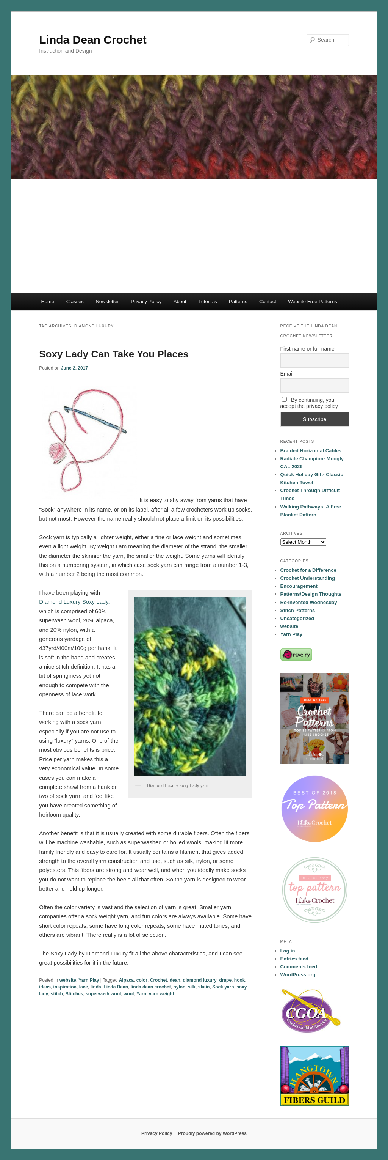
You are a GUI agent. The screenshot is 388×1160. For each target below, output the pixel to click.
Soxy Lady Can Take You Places (114, 354)
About (180, 301)
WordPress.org (298, 974)
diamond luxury (199, 980)
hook (239, 980)
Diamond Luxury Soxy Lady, (74, 601)
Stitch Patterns (297, 610)
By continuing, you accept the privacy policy (309, 403)
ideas (45, 987)
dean (175, 980)
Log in (287, 951)
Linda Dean (115, 987)
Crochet (158, 980)
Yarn (141, 993)
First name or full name (307, 349)
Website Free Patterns (312, 301)
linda (96, 987)
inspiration (65, 987)
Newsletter (107, 301)
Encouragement (299, 586)
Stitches (74, 993)
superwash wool (103, 993)
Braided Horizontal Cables (311, 450)
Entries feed (294, 959)
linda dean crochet (151, 987)
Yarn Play (88, 980)
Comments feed (299, 967)
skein (204, 987)
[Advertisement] (194, 236)
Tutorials (207, 301)
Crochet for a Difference (308, 570)
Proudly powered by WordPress (212, 1133)
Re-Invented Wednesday (308, 602)
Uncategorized (297, 618)
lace (83, 987)
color (141, 980)
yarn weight (161, 993)
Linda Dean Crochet (92, 39)
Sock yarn (223, 987)
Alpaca (126, 980)
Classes (75, 301)
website (67, 980)
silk (192, 987)
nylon (179, 987)
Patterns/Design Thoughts (311, 594)
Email (287, 374)
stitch (57, 993)
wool (129, 993)
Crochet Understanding (307, 578)
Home (47, 301)
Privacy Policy (146, 301)
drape (225, 980)
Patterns (238, 301)
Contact (267, 301)
